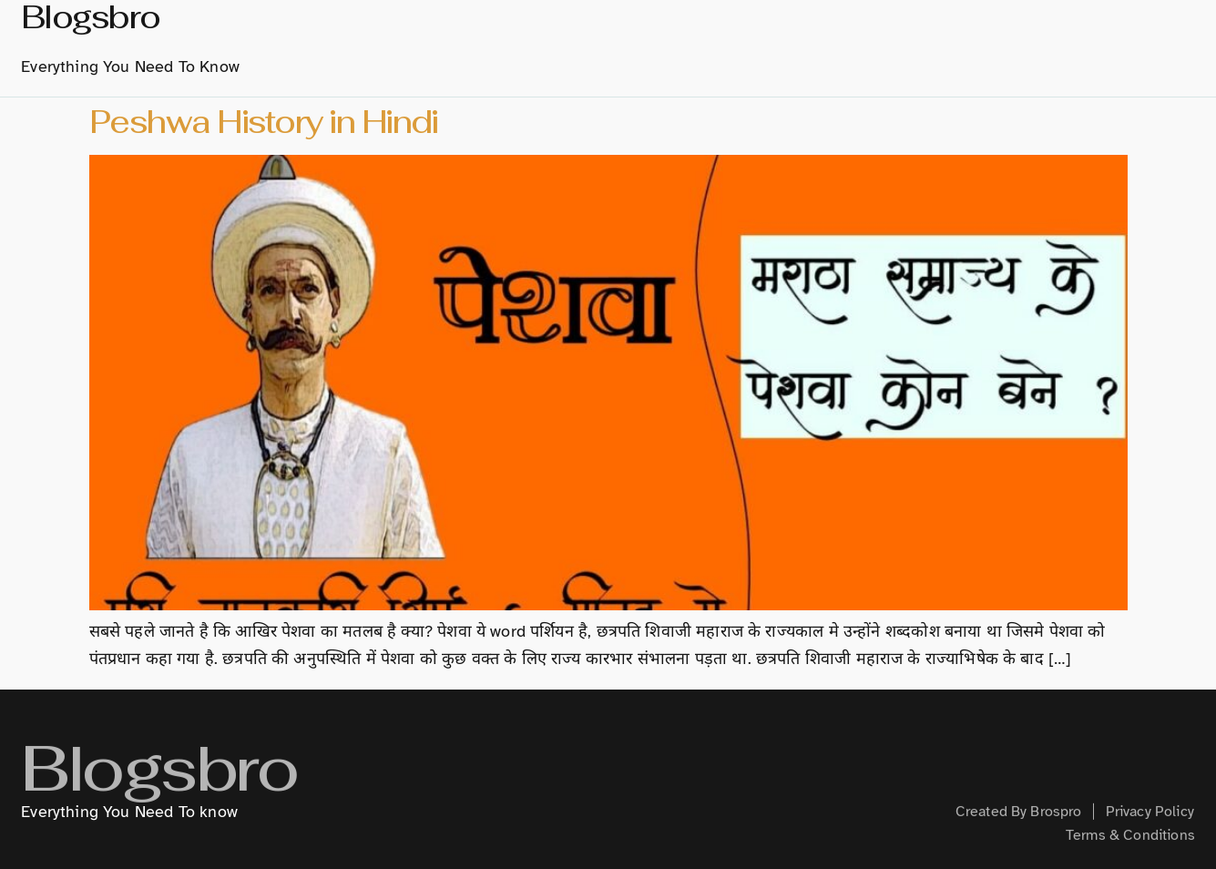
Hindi (854, 27)
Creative (1057, 27)
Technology (949, 27)
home (511, 27)
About (583, 27)
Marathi (764, 28)
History (665, 27)
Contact (830, 64)
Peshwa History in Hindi (263, 121)
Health (1144, 27)
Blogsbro (158, 785)
